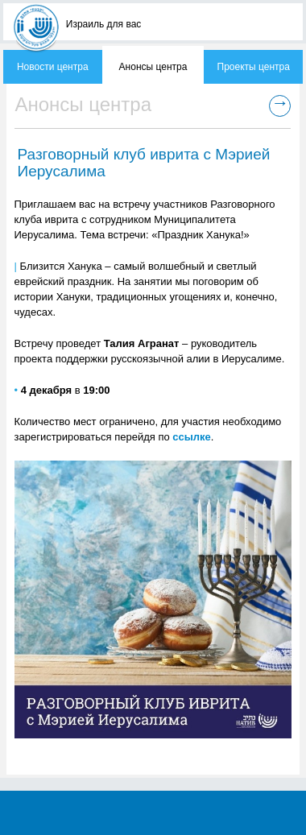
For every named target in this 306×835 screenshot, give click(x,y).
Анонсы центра (153, 66)
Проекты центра (253, 66)
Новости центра (53, 66)
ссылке (191, 437)
